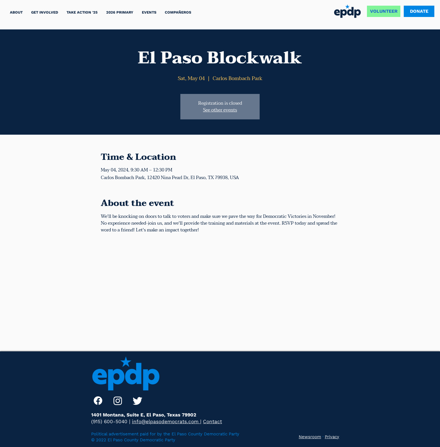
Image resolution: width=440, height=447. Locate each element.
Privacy (332, 436)
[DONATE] (419, 11)
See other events (220, 110)
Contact (212, 421)
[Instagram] (117, 400)
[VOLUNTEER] (383, 11)
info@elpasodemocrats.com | (166, 421)
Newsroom (310, 436)
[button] (82, 12)
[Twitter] (137, 400)
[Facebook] (98, 400)
